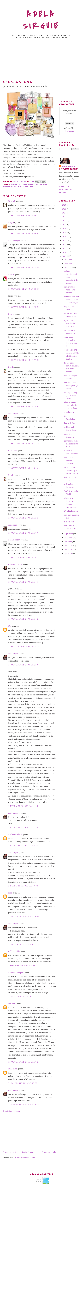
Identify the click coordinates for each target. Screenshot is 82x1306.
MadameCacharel (15, 834)
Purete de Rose (70, 423)
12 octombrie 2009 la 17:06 (24, 533)
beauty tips (16, 184)
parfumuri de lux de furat (35, 184)
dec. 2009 (69, 260)
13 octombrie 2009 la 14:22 (24, 619)
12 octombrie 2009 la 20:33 (24, 557)
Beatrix (11, 274)
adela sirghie (13, 414)
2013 (64, 240)
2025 (64, 209)
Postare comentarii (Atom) (25, 1158)
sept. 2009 (69, 534)
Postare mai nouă (9, 1152)
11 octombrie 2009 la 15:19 (24, 289)
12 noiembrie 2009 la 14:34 (23, 917)
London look (69, 522)
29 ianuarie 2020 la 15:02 (22, 1083)
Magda (11, 222)
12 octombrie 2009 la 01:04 (24, 468)
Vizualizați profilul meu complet (66, 189)
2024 (64, 213)
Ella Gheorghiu (14, 241)
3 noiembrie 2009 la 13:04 (23, 886)
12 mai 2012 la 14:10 (19, 996)
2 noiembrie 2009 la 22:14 (23, 827)
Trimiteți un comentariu (12, 1111)
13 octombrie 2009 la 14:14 (24, 582)
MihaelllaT (12, 1069)
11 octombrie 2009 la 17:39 (24, 360)
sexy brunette (69, 412)
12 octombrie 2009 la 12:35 (24, 518)
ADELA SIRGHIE (41, 20)
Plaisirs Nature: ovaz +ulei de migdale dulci (70, 405)
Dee (10, 626)
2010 (64, 252)
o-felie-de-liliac (14, 951)
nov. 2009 (69, 264)
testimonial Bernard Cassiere (68, 461)
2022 (64, 221)
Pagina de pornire (29, 1152)
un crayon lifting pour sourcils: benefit (70, 395)
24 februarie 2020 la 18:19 (23, 1105)
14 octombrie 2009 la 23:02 (24, 665)
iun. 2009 (68, 545)
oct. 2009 (68, 268)
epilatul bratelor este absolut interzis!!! (70, 323)
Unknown (12, 1003)
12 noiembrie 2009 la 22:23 (23, 944)
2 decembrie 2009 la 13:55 (23, 965)
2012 (64, 244)
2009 (64, 256)
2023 (64, 217)
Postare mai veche (49, 1152)
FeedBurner (69, 131)
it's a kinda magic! (71, 511)
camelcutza (12, 451)
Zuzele (11, 367)
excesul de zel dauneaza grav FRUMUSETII (71, 470)
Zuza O (11, 314)
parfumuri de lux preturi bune (18, 186)
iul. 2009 (68, 541)
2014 (64, 236)
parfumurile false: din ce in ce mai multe (71, 444)
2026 (64, 205)
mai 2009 (68, 549)
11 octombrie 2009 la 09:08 (24, 234)
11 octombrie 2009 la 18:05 (24, 406)
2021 (64, 225)
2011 (64, 248)
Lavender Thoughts (16, 972)
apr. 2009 (68, 553)
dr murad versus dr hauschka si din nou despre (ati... (71, 300)
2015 (64, 232)
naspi (10, 893)
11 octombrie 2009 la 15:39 (24, 307)
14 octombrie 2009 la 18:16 (24, 646)
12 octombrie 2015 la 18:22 (24, 1062)
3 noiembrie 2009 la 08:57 (23, 846)
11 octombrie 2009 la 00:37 (24, 215)
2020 (64, 229)
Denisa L (11, 201)
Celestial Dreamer (15, 564)
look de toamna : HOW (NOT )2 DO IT (71, 386)
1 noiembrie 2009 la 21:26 (23, 806)
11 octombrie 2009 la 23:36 (24, 444)
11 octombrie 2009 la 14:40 (24, 268)
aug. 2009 (69, 538)
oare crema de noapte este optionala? (69, 290)
